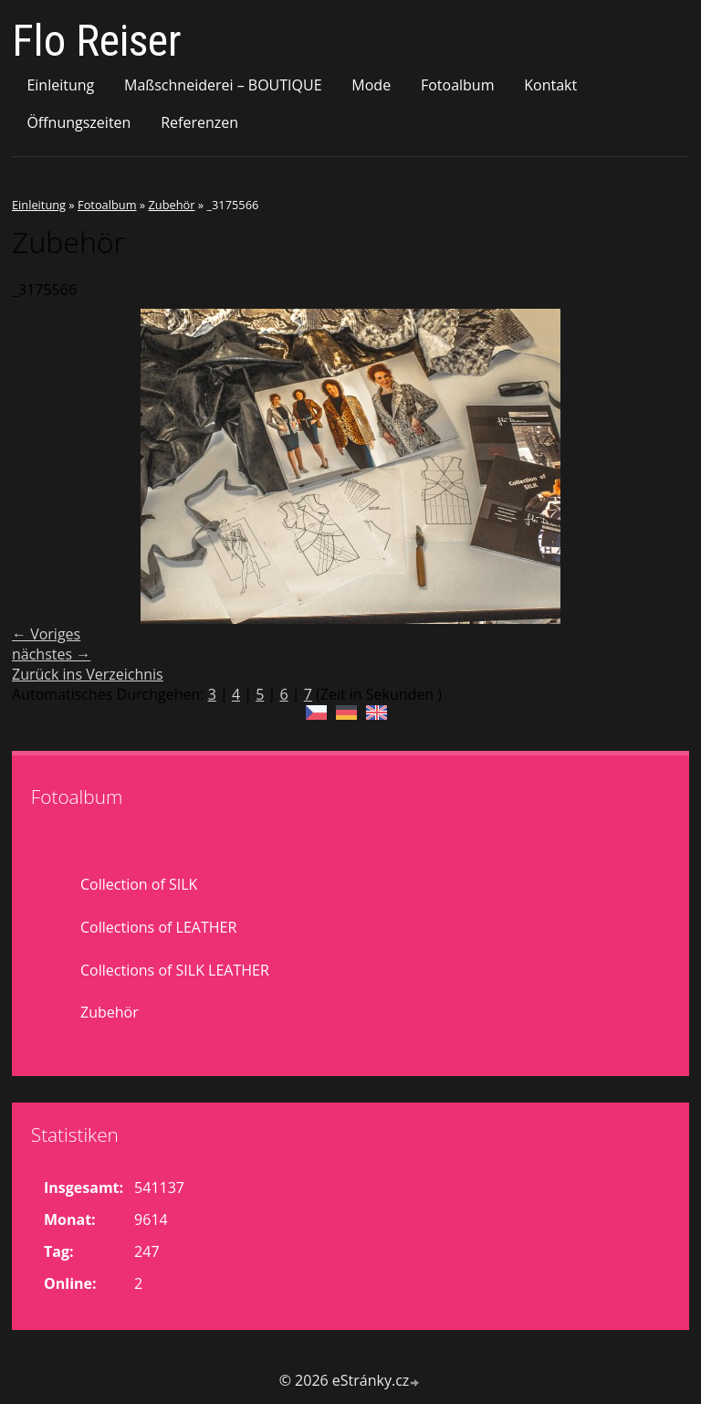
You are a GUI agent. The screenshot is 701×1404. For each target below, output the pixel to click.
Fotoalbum (458, 85)
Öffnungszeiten (78, 122)
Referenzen (199, 122)
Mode (371, 85)
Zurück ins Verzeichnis (87, 674)
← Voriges (46, 634)
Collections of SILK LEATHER (174, 970)
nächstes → (51, 654)
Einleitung (60, 85)
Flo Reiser (97, 41)
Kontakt (550, 85)
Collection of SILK (138, 884)
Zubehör (171, 204)
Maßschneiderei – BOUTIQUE (223, 85)
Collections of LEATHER (158, 927)
